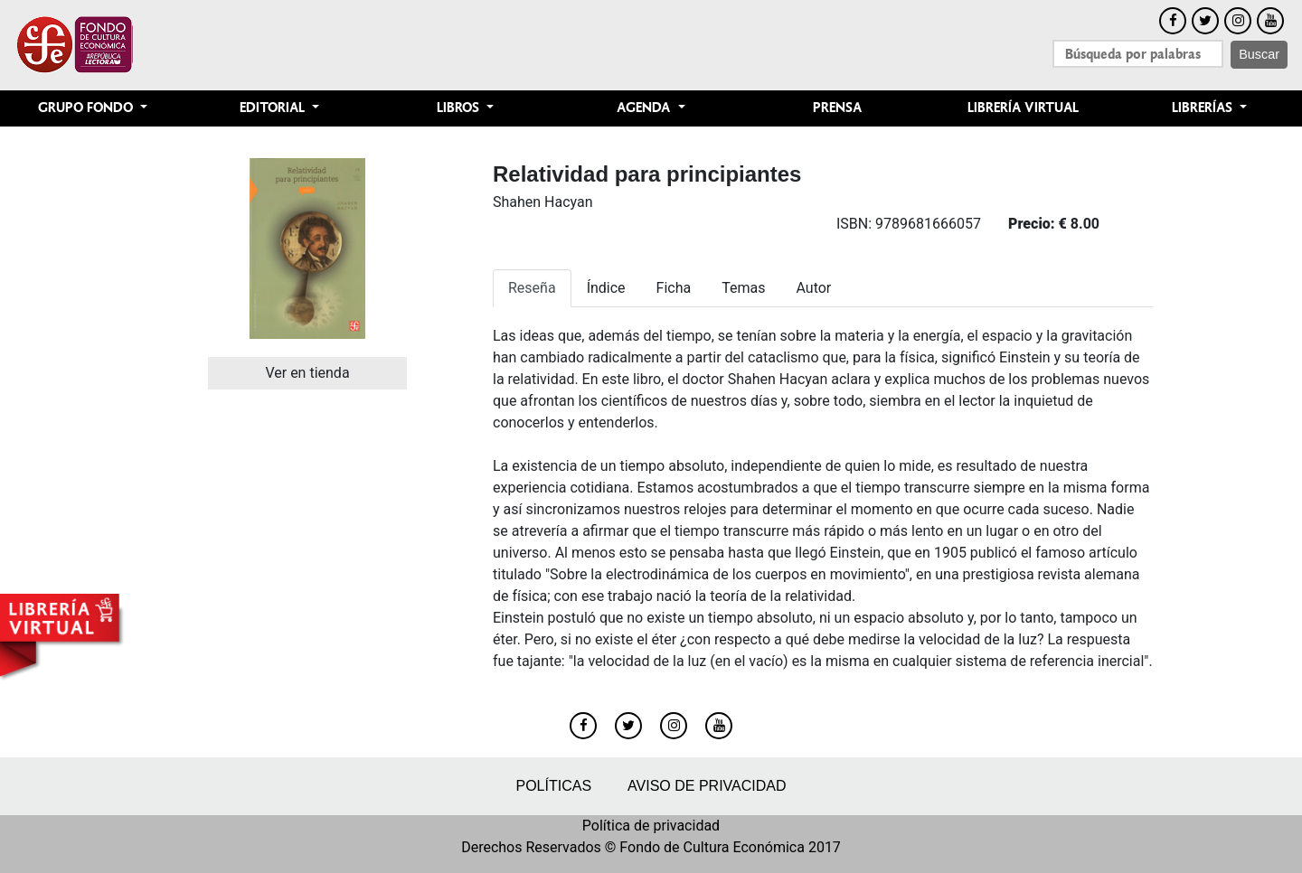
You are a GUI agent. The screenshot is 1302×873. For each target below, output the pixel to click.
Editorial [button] (274, 108)
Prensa (837, 108)
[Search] (1137, 54)
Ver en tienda (307, 372)
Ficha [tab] (674, 287)
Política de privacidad (651, 825)
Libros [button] (460, 108)
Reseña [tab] (532, 287)
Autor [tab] (813, 287)
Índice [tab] (606, 287)
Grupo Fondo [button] (87, 108)
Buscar (1259, 54)
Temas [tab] (743, 287)
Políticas (553, 785)
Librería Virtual (1023, 108)
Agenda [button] (645, 108)
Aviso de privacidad (706, 785)
